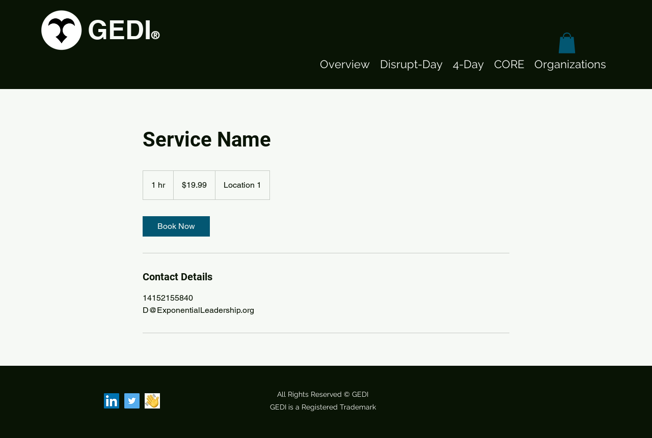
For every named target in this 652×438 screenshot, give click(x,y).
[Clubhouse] (152, 400)
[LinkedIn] (111, 400)
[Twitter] (132, 400)
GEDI (119, 29)
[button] (567, 43)
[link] (176, 226)
